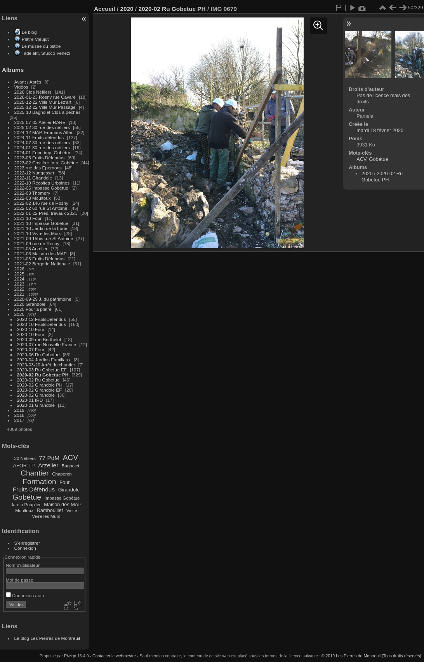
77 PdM (49, 458)
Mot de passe (19, 579)
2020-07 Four (31, 349)
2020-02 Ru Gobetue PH (43, 374)
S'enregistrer (27, 542)
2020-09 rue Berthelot (39, 339)
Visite (71, 510)
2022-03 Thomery (32, 192)
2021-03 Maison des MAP (40, 253)
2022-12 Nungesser (34, 172)
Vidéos (21, 86)
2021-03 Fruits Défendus (39, 258)
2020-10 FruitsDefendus (41, 324)
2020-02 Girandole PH (40, 384)
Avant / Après (28, 81)
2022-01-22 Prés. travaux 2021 (45, 213)
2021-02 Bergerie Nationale (42, 263)
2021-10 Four (28, 218)
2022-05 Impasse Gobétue (41, 187)
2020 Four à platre (33, 309)
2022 (19, 288)
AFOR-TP (24, 466)
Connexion (25, 548)
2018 (19, 415)
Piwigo (70, 655)
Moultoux (24, 510)
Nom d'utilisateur (23, 565)
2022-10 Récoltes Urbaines (42, 182)
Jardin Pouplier (26, 504)
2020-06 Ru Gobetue (38, 354)
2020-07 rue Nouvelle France (46, 344)
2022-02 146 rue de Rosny (41, 203)
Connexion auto (25, 595)
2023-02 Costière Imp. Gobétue (46, 162)
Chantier (35, 473)
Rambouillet (50, 510)
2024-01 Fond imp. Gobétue (42, 152)
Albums (13, 69)
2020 (19, 314)
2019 (19, 410)
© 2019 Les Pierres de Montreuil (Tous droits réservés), (371, 655)
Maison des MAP (63, 504)
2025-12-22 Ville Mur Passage (45, 107)
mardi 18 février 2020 (379, 130)
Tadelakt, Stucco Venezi (46, 53)
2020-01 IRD (30, 399)
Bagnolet (70, 465)
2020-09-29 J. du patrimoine (42, 298)
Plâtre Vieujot (35, 39)
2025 (19, 273)
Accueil (104, 8)
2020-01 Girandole (36, 405)
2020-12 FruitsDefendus (41, 319)
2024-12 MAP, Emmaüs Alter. (44, 132)
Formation (39, 481)
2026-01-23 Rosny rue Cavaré (45, 96)
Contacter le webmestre (114, 655)
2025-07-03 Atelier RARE (40, 122)
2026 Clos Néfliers (33, 91)
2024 (19, 278)
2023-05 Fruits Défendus (39, 157)
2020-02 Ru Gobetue (38, 379)
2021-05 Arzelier (31, 248)
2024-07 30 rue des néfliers (42, 142)
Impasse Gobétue (62, 498)
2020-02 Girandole (36, 394)
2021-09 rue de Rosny (36, 243)
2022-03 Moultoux (32, 197)
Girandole (69, 490)
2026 (19, 268)
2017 (19, 420)
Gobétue (26, 497)
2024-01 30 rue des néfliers (42, 147)
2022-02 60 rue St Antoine (41, 208)
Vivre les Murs (46, 516)
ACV (70, 457)
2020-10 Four (31, 329)
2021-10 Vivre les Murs (37, 233)
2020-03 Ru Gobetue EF (42, 369)
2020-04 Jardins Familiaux (44, 359)
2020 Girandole (29, 304)
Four (64, 482)
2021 (19, 293)
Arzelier (48, 465)
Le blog (29, 32)
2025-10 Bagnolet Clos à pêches (47, 112)
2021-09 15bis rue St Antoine (43, 238)
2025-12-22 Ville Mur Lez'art (42, 102)
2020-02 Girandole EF (39, 389)
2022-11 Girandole (33, 177)
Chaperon (62, 474)
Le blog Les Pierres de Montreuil (47, 638)
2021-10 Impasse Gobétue (41, 223)
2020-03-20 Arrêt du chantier (46, 364)
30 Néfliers (25, 458)
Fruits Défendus (34, 489)
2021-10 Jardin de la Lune (41, 228)
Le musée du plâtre (41, 46)
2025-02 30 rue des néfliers (42, 127)
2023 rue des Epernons (38, 167)
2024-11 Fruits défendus (39, 137)
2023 (19, 283)
